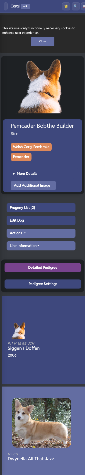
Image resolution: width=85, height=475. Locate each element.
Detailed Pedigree (42, 267)
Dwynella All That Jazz (38, 457)
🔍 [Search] (75, 6)
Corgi (20, 6)
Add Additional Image (32, 185)
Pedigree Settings (43, 284)
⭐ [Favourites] (66, 6)
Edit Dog (17, 220)
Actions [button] (16, 233)
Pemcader (21, 156)
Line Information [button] (23, 245)
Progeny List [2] (22, 207)
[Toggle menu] (6, 6)
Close (42, 41)
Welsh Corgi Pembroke (31, 146)
